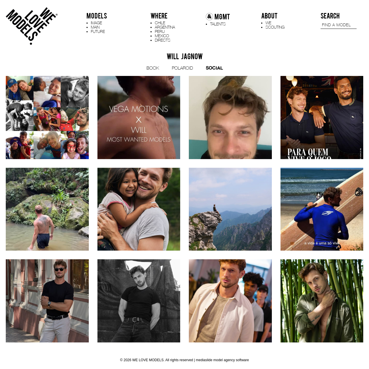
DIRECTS (162, 40)
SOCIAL (214, 67)
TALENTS (218, 23)
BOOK (152, 67)
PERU (160, 31)
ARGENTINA (165, 27)
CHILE (160, 22)
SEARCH (330, 16)
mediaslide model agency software (222, 360)
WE (268, 22)
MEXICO (162, 35)
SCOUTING (275, 27)
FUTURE (98, 31)
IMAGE (96, 22)
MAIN (95, 27)
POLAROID (182, 67)
